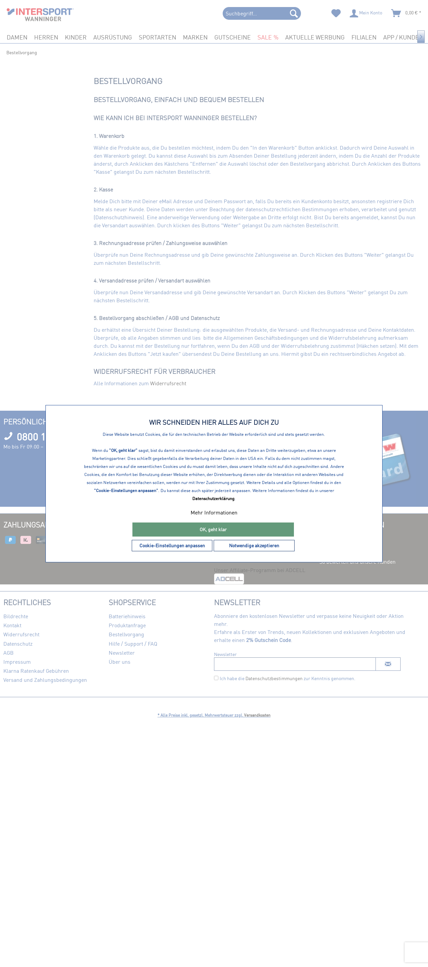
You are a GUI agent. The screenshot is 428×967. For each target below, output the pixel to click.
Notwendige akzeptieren (254, 545)
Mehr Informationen (214, 512)
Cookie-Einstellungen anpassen (172, 545)
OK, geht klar (213, 529)
